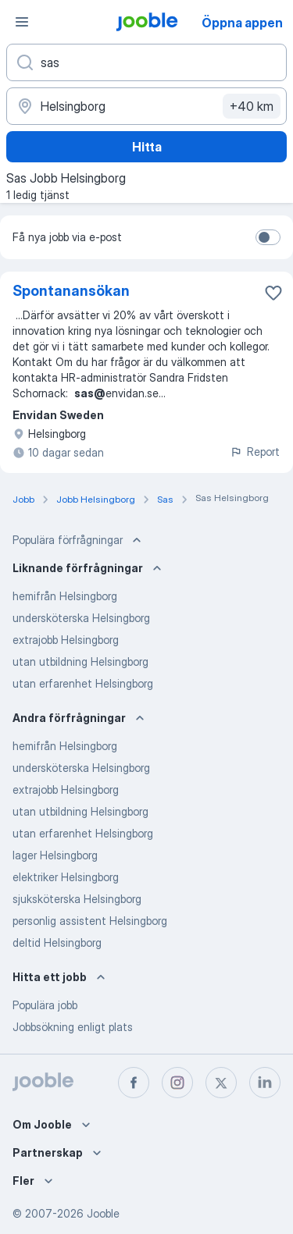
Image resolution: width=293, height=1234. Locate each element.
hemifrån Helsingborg (65, 596)
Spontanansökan (71, 291)
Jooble (103, 1213)
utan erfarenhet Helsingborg (83, 683)
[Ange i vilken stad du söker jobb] (146, 106)
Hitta (147, 147)
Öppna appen (242, 22)
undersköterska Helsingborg (81, 617)
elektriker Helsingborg (66, 877)
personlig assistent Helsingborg (90, 920)
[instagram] (177, 1082)
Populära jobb (45, 1005)
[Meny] (22, 21)
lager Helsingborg (55, 855)
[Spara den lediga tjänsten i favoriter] (273, 292)
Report (255, 451)
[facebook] (133, 1082)
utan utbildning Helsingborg (80, 661)
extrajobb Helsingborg (66, 639)
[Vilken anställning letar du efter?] (146, 62)
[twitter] (221, 1082)
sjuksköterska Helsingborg (77, 898)
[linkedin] (264, 1082)
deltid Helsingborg (57, 942)
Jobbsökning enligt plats (73, 1026)
